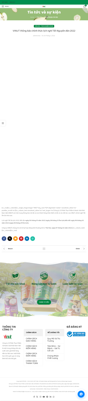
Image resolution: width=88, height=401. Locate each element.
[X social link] (9, 238)
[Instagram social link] (40, 397)
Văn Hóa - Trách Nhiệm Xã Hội (47, 17)
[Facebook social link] (4, 238)
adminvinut (36, 35)
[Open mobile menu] (5, 6)
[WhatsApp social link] (32, 238)
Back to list (44, 248)
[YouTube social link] (43, 397)
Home (32, 17)
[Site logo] (44, 6)
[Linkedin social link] (27, 238)
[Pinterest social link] (21, 238)
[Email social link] (15, 238)
